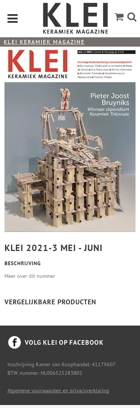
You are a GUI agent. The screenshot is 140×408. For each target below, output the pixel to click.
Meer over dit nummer (29, 276)
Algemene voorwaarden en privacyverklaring (58, 390)
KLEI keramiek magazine (44, 41)
